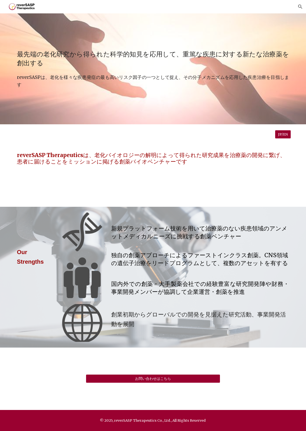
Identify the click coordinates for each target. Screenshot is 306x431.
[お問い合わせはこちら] (153, 378)
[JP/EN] (283, 134)
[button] (300, 6)
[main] (153, 58)
